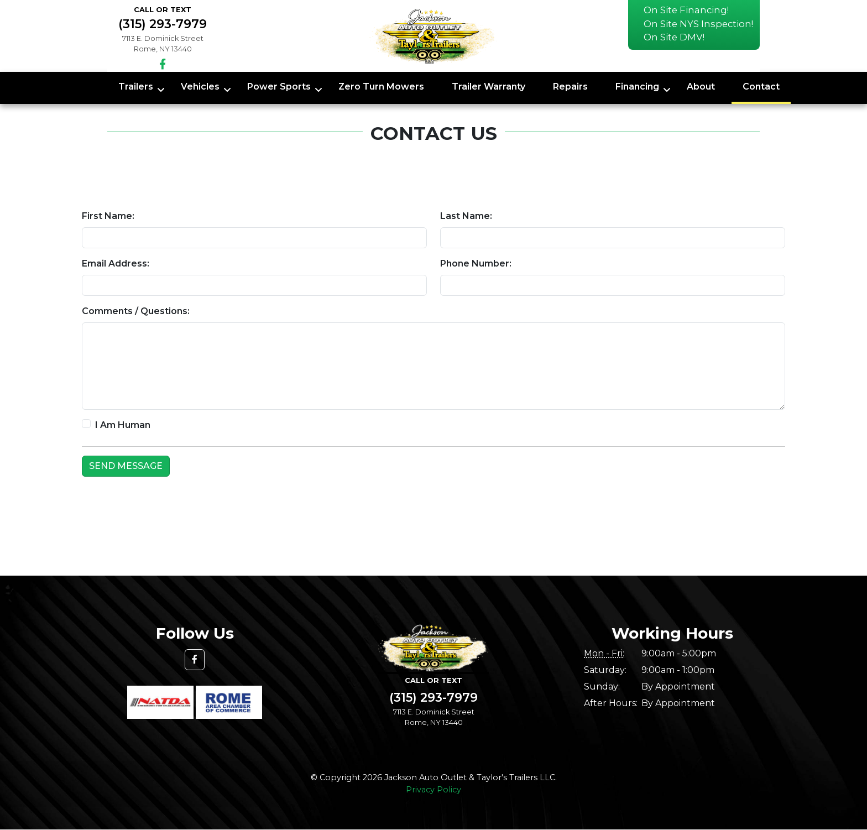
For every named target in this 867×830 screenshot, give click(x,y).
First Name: (108, 216)
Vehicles (200, 86)
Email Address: (115, 263)
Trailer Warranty (488, 86)
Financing (637, 86)
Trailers (135, 86)
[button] (195, 659)
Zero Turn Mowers (381, 86)
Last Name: (466, 216)
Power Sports (279, 86)
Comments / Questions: (136, 311)
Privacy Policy (433, 790)
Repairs (570, 86)
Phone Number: (475, 263)
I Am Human (122, 425)
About (701, 86)
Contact (761, 86)
